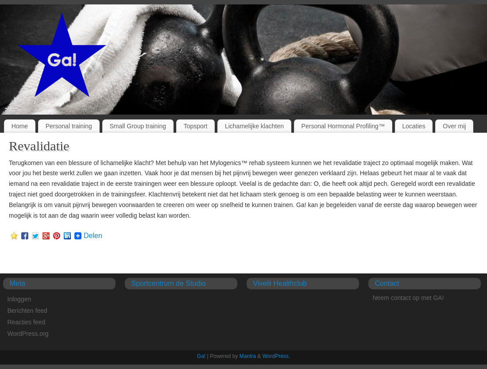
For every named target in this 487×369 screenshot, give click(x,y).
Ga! (201, 356)
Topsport (196, 126)
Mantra (248, 356)
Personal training (69, 126)
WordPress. (276, 356)
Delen (93, 235)
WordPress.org (28, 333)
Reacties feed (27, 322)
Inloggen (19, 299)
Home (20, 126)
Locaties (413, 126)
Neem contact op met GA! (408, 297)
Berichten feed (27, 310)
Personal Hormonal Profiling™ (343, 126)
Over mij (454, 126)
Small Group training (137, 126)
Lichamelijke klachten (254, 126)
